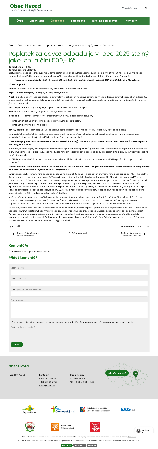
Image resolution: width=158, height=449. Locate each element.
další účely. (132, 437)
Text (17, 300)
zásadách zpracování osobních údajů (116, 322)
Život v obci (58, 20)
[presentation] (27, 333)
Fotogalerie (78, 20)
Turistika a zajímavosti (105, 20)
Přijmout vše (66, 445)
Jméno (18, 278)
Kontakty (131, 20)
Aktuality (37, 45)
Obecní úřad (37, 20)
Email (26, 289)
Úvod (20, 20)
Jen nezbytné (80, 445)
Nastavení (93, 445)
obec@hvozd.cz (47, 386)
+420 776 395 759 (48, 383)
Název (18, 267)
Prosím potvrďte (23, 327)
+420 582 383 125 (47, 379)
